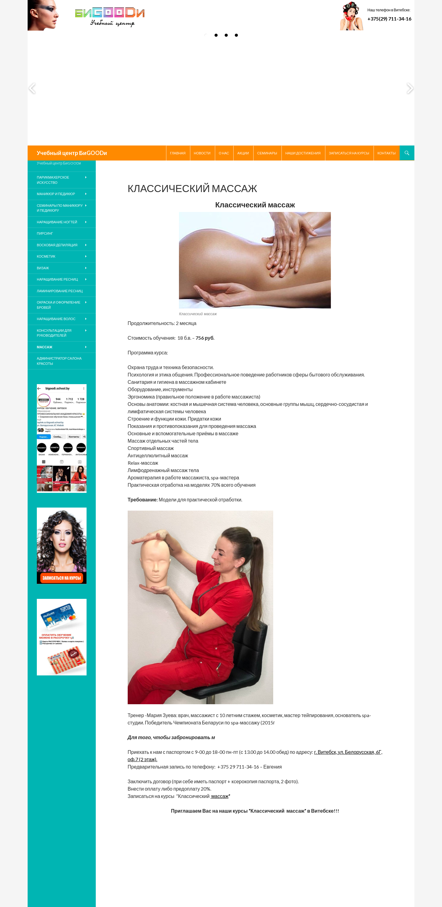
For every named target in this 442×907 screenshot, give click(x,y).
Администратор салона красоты (59, 360)
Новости (202, 153)
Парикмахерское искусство (53, 179)
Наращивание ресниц (57, 279)
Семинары (267, 153)
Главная (177, 153)
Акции (243, 153)
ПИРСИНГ (45, 233)
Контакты (387, 153)
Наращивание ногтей (57, 222)
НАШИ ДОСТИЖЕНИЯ (303, 153)
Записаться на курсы (349, 153)
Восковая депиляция (57, 245)
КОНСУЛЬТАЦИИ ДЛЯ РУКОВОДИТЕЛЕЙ (54, 333)
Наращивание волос (56, 319)
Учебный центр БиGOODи (72, 152)
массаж (220, 796)
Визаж (43, 268)
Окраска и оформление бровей (58, 304)
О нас (224, 153)
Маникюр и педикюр (56, 194)
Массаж (44, 347)
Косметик (46, 256)
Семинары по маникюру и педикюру (60, 208)
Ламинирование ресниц (60, 291)
